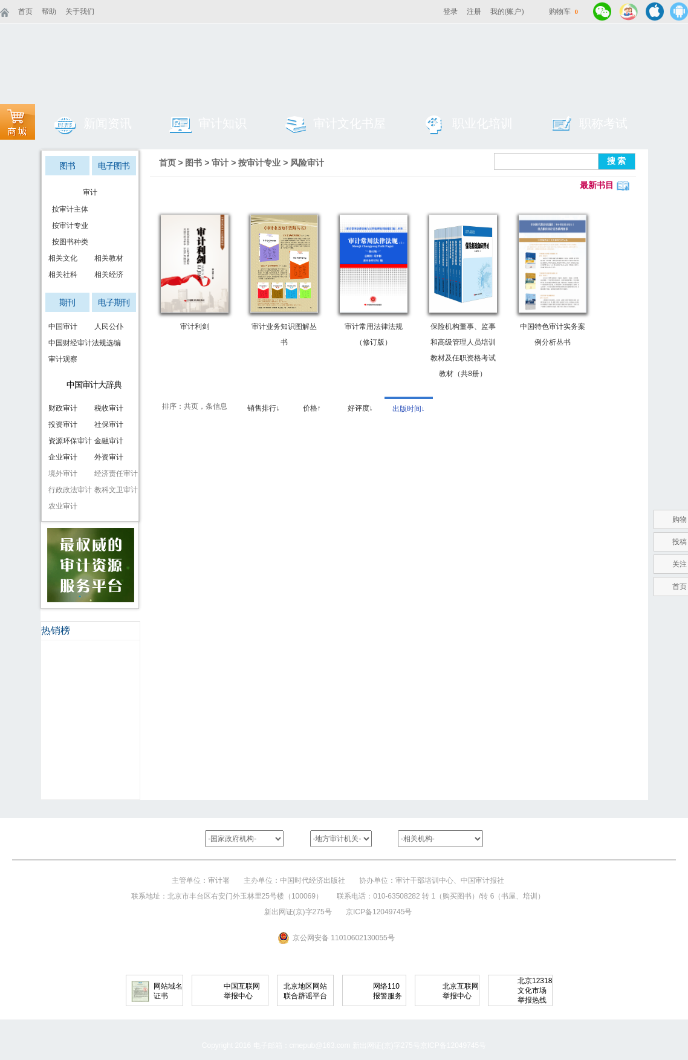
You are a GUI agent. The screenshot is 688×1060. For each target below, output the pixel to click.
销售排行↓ (263, 408)
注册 (474, 11)
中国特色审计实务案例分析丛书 (552, 334)
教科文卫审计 (114, 490)
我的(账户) (507, 11)
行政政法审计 (68, 490)
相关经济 (108, 274)
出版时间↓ (408, 409)
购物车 (564, 11)
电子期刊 (113, 302)
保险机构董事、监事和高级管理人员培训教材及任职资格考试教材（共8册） (463, 350)
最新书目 (597, 185)
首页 (25, 11)
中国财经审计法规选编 (68, 343)
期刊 (67, 302)
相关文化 (62, 258)
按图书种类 (68, 242)
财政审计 (62, 408)
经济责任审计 (114, 473)
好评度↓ (360, 408)
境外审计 (62, 473)
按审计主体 (68, 209)
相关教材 (108, 258)
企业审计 (62, 457)
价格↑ (312, 408)
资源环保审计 (68, 441)
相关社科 (62, 274)
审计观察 (62, 359)
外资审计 (108, 457)
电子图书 (113, 166)
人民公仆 (108, 326)
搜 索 (616, 161)
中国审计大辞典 (94, 384)
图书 (67, 166)
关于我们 (79, 11)
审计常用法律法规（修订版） (374, 334)
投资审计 (62, 424)
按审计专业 (68, 225)
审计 (90, 192)
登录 (450, 11)
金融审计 (108, 441)
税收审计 (108, 408)
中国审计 (62, 326)
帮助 (49, 11)
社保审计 (108, 424)
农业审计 (62, 506)
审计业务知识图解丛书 (284, 334)
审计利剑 (194, 326)
